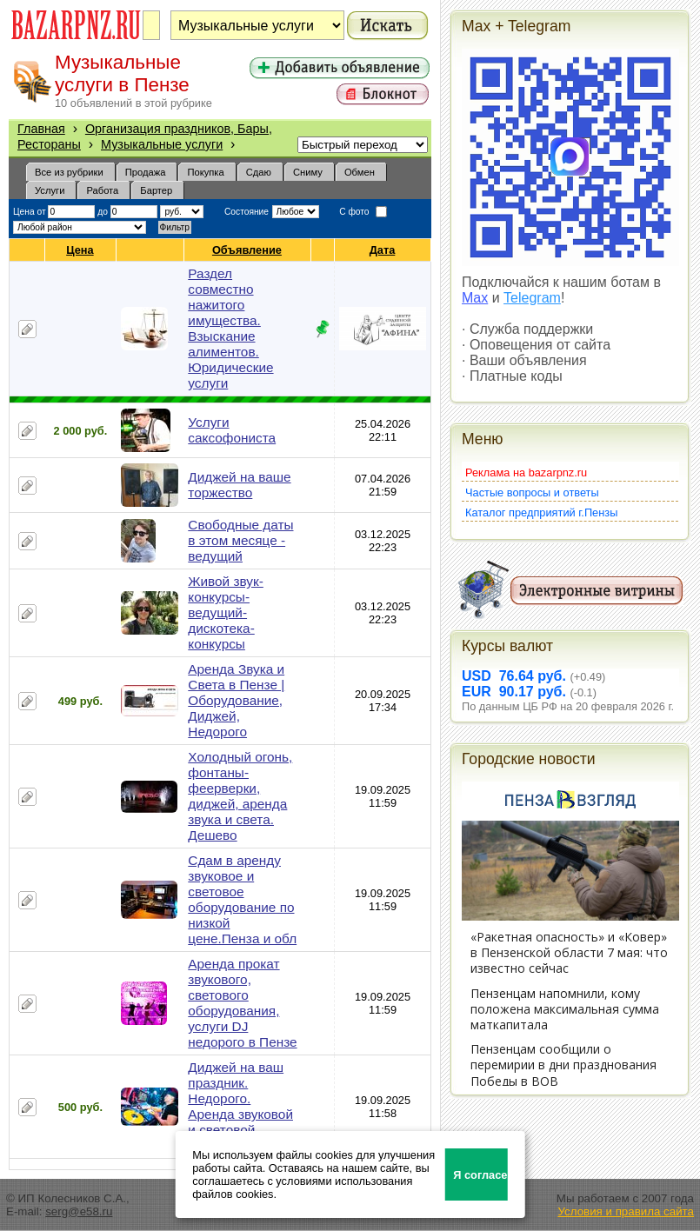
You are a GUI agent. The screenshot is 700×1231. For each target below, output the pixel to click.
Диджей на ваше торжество (239, 484)
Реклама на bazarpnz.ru (526, 472)
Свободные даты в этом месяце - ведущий (240, 540)
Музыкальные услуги (162, 144)
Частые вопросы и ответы (532, 492)
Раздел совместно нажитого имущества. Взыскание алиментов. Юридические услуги (230, 328)
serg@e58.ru (78, 1211)
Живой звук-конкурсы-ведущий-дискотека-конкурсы (225, 612)
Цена (80, 249)
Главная (41, 129)
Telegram (532, 297)
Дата (383, 249)
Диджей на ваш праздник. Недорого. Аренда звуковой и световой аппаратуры (240, 1106)
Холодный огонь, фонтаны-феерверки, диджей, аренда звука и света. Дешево (240, 795)
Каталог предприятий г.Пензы (541, 512)
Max (475, 297)
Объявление (247, 249)
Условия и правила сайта (625, 1211)
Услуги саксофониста (232, 430)
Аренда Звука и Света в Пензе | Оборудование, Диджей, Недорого (236, 700)
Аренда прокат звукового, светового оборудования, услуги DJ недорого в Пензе (242, 1002)
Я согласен (480, 1174)
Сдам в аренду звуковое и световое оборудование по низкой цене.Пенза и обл (242, 899)
